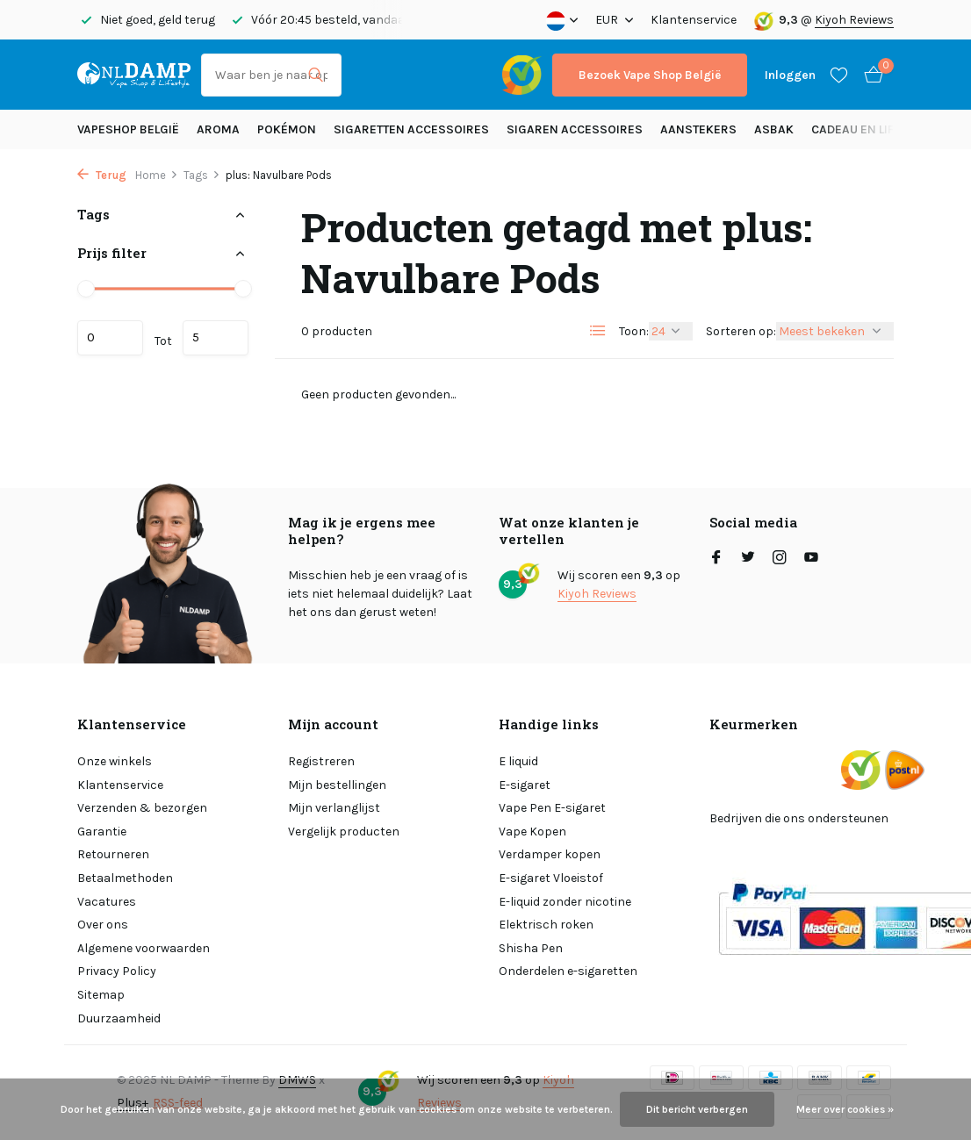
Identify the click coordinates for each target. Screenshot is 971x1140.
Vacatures (106, 901)
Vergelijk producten (343, 831)
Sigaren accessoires (575, 129)
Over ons (102, 924)
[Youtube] (811, 559)
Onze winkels (114, 761)
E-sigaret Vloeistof (551, 878)
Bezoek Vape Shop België (650, 75)
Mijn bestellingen (337, 785)
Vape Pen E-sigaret (552, 807)
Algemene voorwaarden (143, 948)
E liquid (518, 761)
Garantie (101, 831)
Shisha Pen (531, 948)
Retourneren (113, 854)
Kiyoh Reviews (854, 19)
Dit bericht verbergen (697, 1109)
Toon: (634, 331)
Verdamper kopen (550, 854)
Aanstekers (698, 129)
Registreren (321, 761)
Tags (201, 175)
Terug (101, 175)
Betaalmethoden (125, 878)
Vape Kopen (532, 831)
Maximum (215, 337)
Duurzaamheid (119, 1018)
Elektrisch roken (546, 924)
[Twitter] (748, 559)
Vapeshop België (128, 129)
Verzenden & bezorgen (142, 807)
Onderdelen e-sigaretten (568, 971)
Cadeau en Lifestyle (872, 129)
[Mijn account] (790, 75)
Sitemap (101, 994)
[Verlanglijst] (839, 74)
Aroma (218, 129)
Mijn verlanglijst (334, 807)
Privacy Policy (116, 971)
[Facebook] (716, 559)
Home (156, 175)
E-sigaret (524, 785)
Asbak (774, 129)
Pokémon (286, 129)
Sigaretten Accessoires (411, 129)
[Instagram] (780, 559)
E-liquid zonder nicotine (565, 901)
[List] (598, 331)
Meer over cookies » (845, 1109)
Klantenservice (694, 19)
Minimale (110, 337)
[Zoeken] (271, 75)
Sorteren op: (741, 331)
